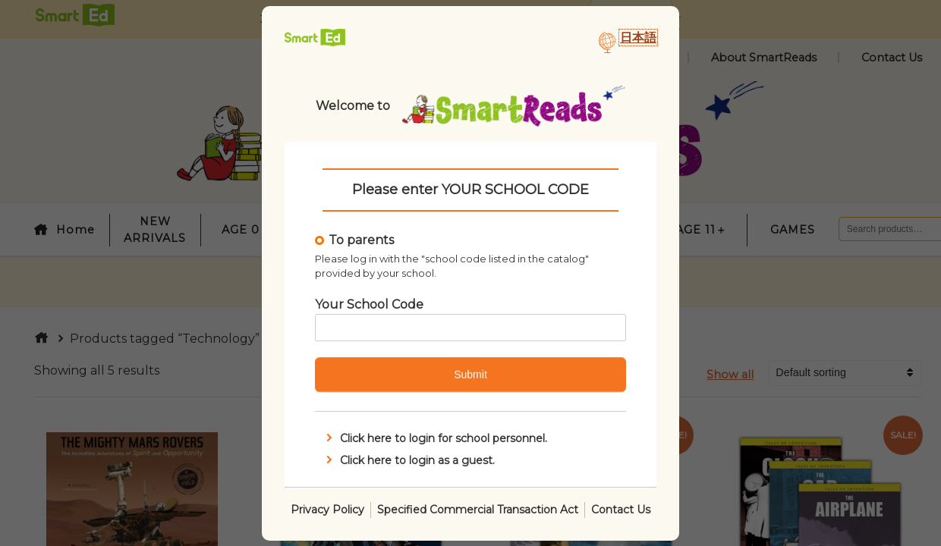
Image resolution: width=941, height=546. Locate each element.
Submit (470, 375)
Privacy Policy (327, 509)
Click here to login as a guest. (409, 459)
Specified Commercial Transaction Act (477, 509)
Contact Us (620, 509)
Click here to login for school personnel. (435, 438)
